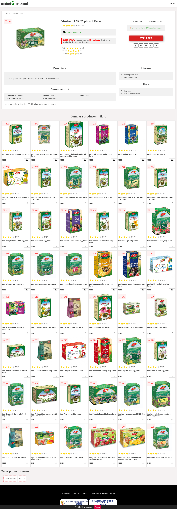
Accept (97, 507)
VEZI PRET (146, 38)
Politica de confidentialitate (89, 493)
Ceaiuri (173, 3)
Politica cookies (108, 493)
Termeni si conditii (68, 493)
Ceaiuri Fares (18, 14)
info (27, 160)
